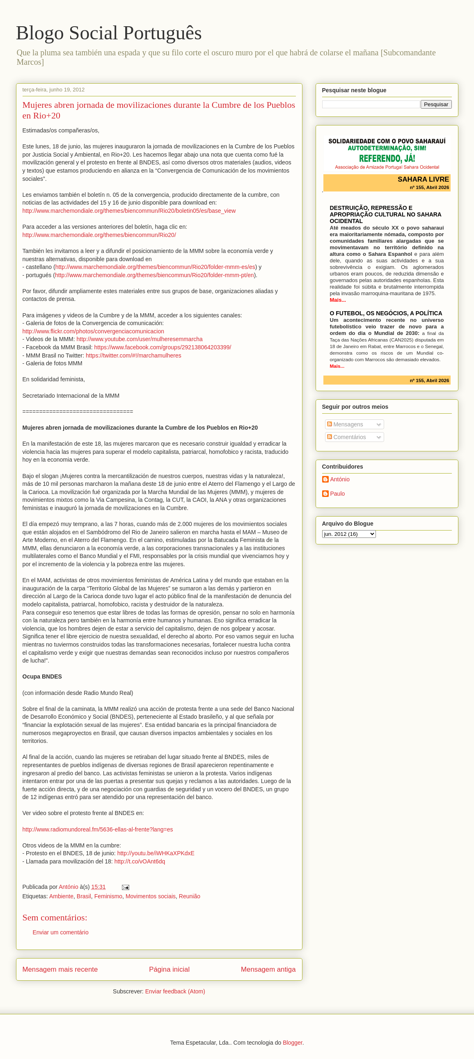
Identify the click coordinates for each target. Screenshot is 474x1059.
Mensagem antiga (268, 969)
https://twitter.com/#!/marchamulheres (133, 355)
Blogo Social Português (109, 32)
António (340, 479)
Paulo (337, 493)
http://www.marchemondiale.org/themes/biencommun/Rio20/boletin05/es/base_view (129, 210)
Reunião (189, 896)
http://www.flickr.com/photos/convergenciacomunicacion (94, 331)
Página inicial (169, 969)
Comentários (346, 437)
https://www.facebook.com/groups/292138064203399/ (162, 347)
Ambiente (61, 896)
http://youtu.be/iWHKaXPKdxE (156, 853)
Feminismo (108, 896)
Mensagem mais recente (60, 969)
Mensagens (345, 424)
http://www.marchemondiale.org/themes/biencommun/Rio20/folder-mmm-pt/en (154, 275)
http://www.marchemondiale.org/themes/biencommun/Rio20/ (99, 235)
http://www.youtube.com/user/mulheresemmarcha (140, 339)
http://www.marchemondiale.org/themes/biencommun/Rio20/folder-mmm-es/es (155, 267)
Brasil (84, 896)
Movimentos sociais (151, 896)
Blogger (292, 1042)
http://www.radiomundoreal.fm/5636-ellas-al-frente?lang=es (98, 829)
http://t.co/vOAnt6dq (139, 861)
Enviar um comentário (61, 932)
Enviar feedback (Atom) (175, 991)
